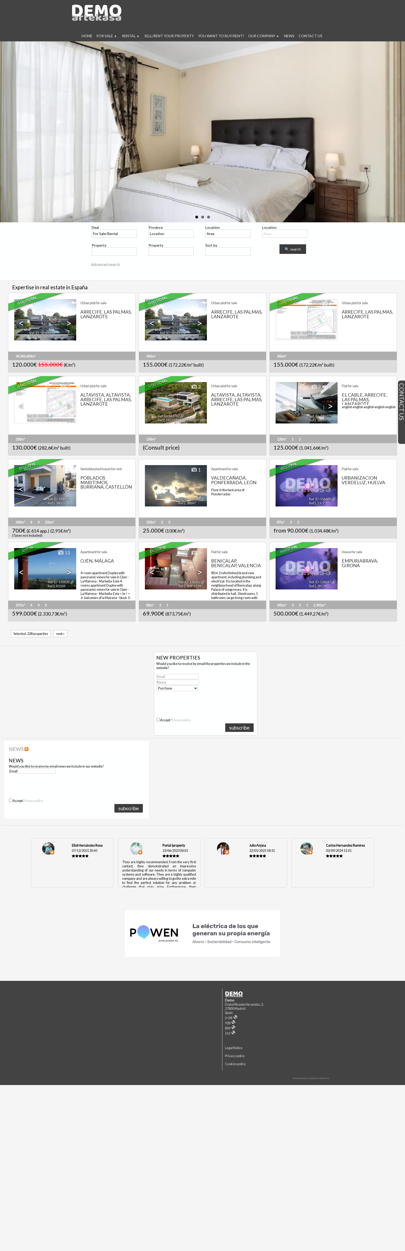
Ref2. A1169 (56, 586)
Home (87, 36)
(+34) (231, 1018)
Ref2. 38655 (56, 503)
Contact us (310, 36)
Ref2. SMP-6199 (189, 586)
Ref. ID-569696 (40, 333)
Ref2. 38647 (187, 503)
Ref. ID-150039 (58, 582)
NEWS (16, 749)
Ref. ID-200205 (320, 416)
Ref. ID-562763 (38, 416)
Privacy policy (181, 720)
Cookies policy (235, 1064)
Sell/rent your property (169, 36)
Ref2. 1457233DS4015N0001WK (50, 420)
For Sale (106, 36)
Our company (263, 36)
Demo (229, 1000)
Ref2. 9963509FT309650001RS (51, 337)
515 (230, 1033)
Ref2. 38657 (317, 420)
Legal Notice (234, 1048)
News (289, 36)
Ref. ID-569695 (171, 333)
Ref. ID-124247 (320, 582)
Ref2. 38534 (317, 586)
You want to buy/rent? (221, 36)
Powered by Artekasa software (311, 1078)
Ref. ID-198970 (58, 499)
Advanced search (105, 264)
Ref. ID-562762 (169, 416)
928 (230, 1023)
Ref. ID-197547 (189, 499)
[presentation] (196, 702)
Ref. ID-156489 (320, 499)
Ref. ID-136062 (189, 582)
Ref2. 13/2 (316, 503)
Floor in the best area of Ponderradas (227, 492)
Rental (130, 36)
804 (230, 1028)
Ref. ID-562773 (302, 333)
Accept (175, 720)
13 (64, 553)
